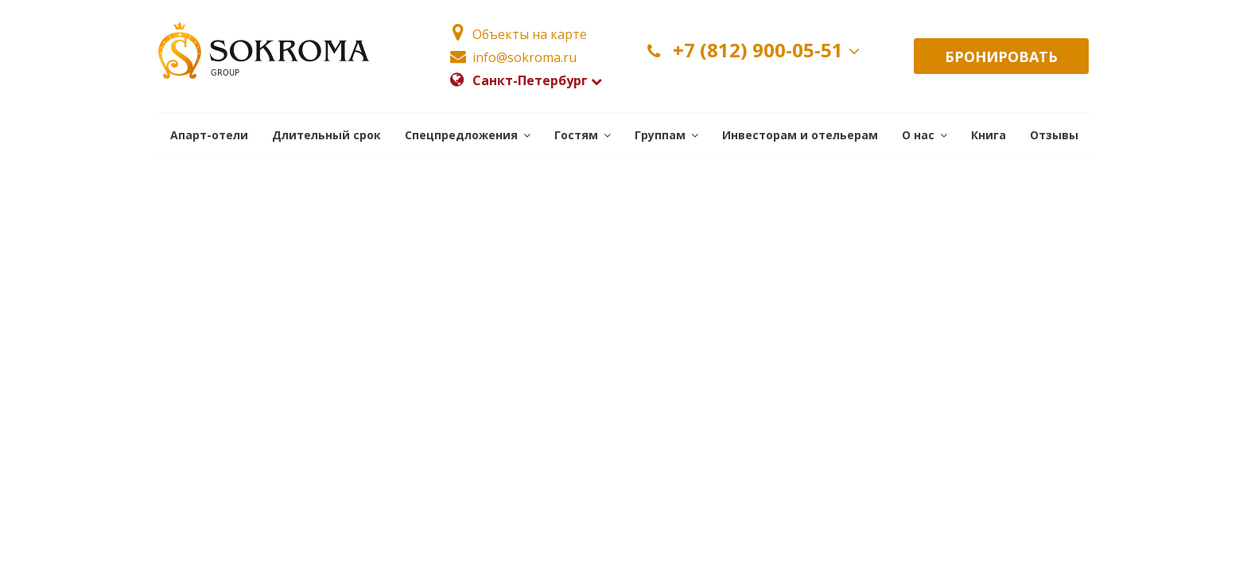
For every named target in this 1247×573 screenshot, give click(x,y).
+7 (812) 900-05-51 (756, 50)
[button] (467, 134)
